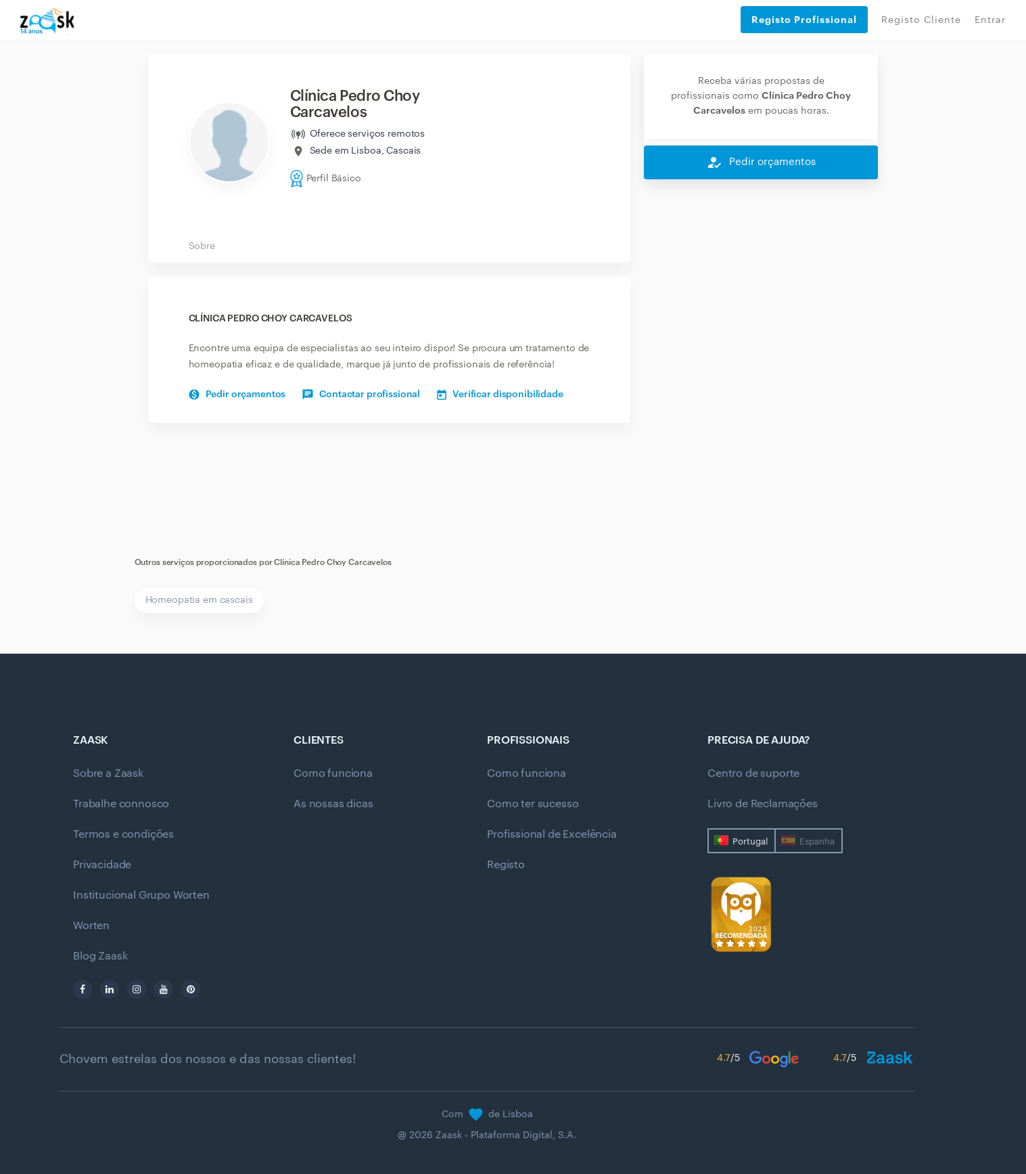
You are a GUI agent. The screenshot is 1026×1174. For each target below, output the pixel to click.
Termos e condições (123, 834)
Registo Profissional (804, 19)
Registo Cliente (921, 20)
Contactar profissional (361, 394)
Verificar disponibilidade (500, 394)
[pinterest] (190, 989)
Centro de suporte (753, 773)
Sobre (202, 246)
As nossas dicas (333, 803)
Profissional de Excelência (552, 834)
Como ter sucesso (532, 803)
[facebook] (82, 989)
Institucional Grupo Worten (141, 895)
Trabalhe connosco (121, 803)
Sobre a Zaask (108, 773)
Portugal (750, 841)
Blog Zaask (100, 956)
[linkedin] (109, 989)
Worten (91, 925)
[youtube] (163, 989)
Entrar (990, 20)
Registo (506, 864)
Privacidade (102, 864)
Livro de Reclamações (762, 803)
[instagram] (136, 989)
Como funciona (333, 773)
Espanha (817, 841)
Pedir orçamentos (237, 394)
